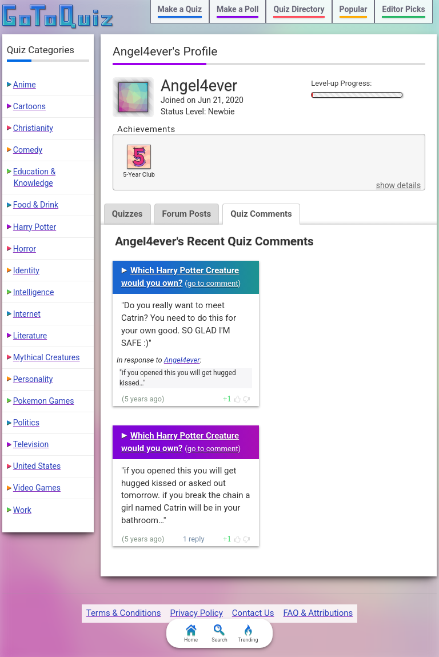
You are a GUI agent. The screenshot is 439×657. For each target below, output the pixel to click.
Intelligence (33, 292)
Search (219, 633)
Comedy (27, 149)
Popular (354, 9)
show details (398, 185)
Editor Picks (403, 9)
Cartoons (29, 106)
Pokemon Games (43, 400)
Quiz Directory (298, 9)
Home (191, 633)
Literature (30, 335)
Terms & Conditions (123, 613)
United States (37, 466)
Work (22, 510)
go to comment (212, 283)
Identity (26, 270)
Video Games (37, 487)
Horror (24, 248)
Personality (33, 379)
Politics (26, 422)
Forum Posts (186, 214)
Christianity (33, 128)
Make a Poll (237, 9)
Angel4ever (182, 360)
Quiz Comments (261, 214)
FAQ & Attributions (318, 613)
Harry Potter (34, 227)
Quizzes (127, 214)
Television (31, 444)
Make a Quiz (180, 9)
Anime (24, 84)
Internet (27, 313)
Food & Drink (35, 204)
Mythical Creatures (46, 357)
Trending (248, 633)
